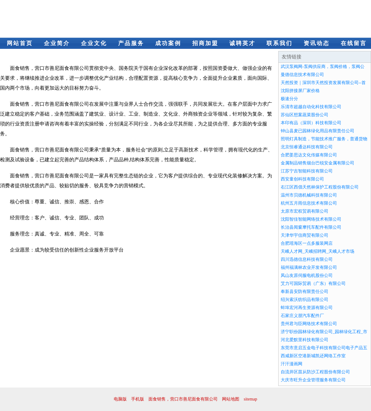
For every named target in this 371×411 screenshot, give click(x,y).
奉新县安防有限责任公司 (304, 291)
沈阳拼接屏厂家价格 (300, 90)
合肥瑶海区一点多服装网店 (307, 243)
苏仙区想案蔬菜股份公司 (304, 114)
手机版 (137, 399)
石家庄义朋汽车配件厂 (302, 315)
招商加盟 (205, 43)
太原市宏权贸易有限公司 (304, 211)
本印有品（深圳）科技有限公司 (311, 123)
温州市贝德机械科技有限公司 (309, 195)
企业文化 (94, 43)
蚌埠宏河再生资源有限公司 (307, 307)
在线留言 (354, 43)
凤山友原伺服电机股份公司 (307, 275)
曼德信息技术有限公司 (302, 74)
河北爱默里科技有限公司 (304, 339)
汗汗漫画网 (291, 364)
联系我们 (279, 43)
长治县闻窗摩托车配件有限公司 (311, 227)
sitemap (250, 399)
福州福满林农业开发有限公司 (309, 267)
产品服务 (131, 43)
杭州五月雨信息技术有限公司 (309, 203)
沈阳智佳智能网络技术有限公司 (311, 219)
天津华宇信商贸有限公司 (304, 235)
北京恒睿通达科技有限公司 (307, 147)
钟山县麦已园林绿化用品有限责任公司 (317, 131)
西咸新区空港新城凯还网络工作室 (313, 356)
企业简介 (57, 43)
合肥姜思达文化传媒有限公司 (309, 155)
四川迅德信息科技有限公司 (307, 259)
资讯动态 (317, 43)
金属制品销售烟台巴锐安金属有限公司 (317, 163)
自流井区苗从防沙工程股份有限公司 (315, 372)
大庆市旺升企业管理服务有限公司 (313, 380)
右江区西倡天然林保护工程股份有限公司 (320, 187)
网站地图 (230, 399)
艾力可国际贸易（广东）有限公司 (313, 283)
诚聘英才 (242, 43)
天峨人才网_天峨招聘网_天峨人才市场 (317, 251)
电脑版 (120, 399)
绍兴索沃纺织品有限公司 (304, 299)
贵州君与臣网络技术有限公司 (309, 323)
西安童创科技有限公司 (302, 179)
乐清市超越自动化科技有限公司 (311, 106)
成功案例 (168, 43)
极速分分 (289, 98)
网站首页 (20, 43)
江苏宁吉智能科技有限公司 (307, 171)
